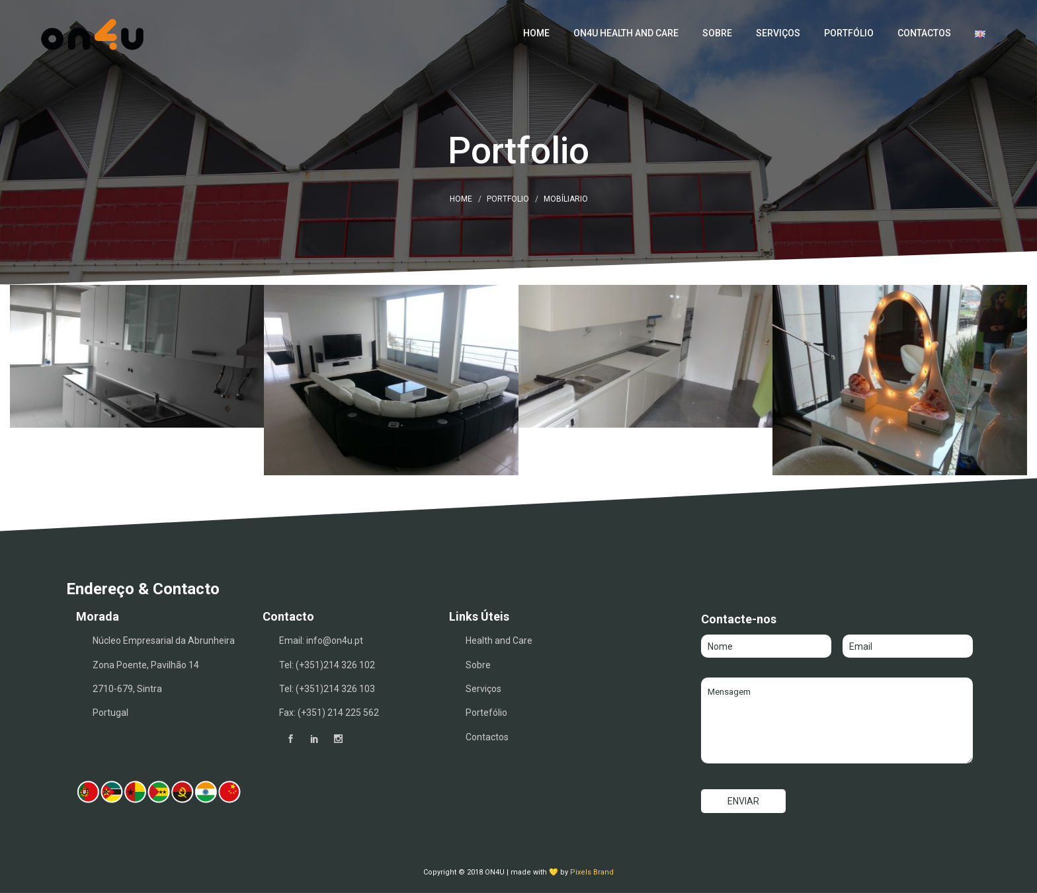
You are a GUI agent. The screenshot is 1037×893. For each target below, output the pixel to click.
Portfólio (849, 33)
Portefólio (486, 712)
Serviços (778, 33)
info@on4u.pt (334, 640)
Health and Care (499, 640)
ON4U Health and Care (626, 33)
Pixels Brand (592, 872)
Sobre (717, 33)
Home (536, 33)
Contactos (924, 33)
